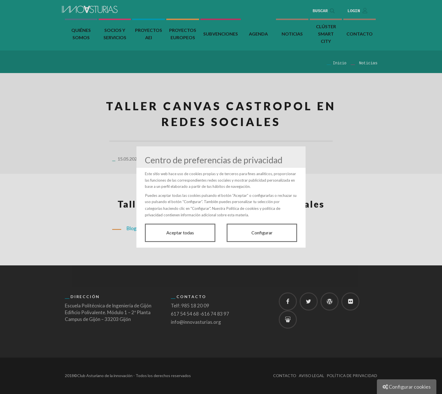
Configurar (262, 232)
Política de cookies (242, 208)
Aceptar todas (180, 232)
